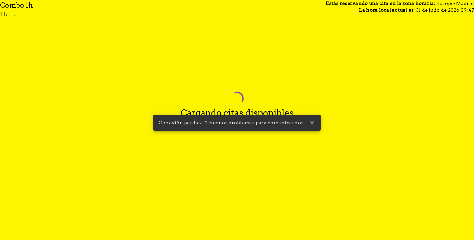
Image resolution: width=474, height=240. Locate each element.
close (312, 123)
